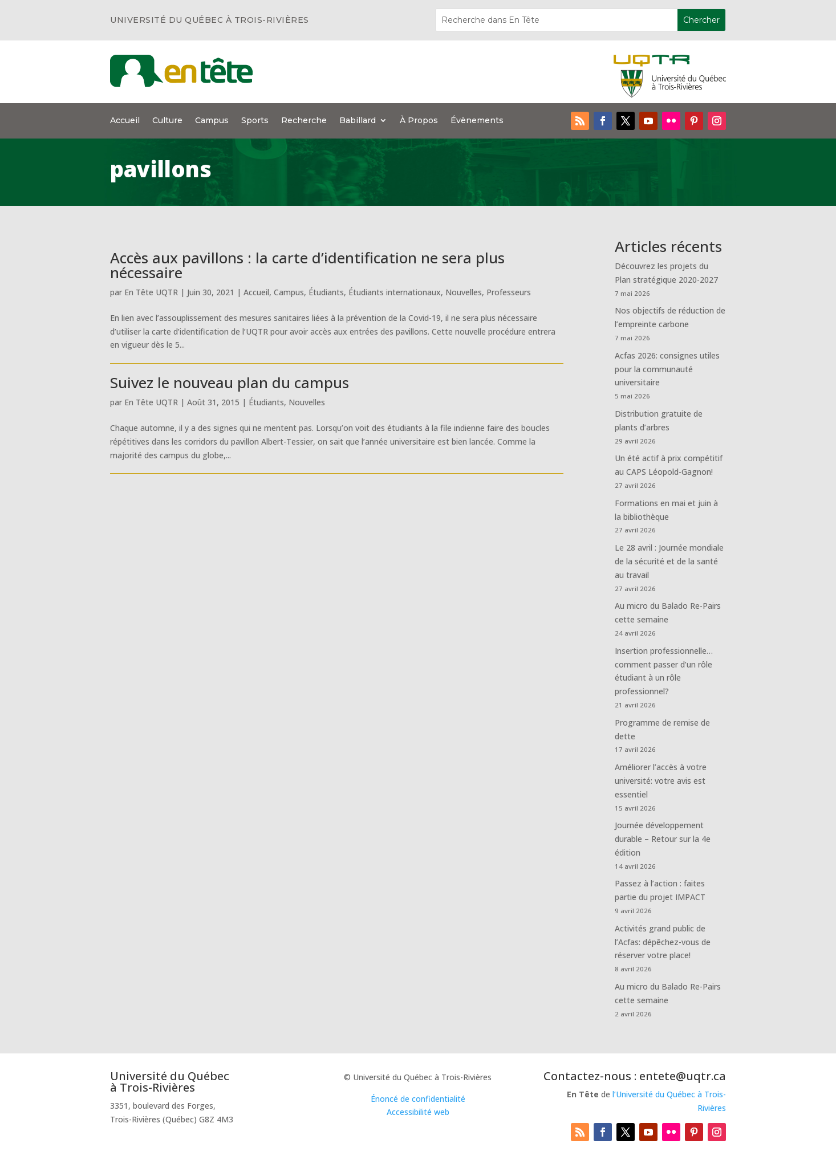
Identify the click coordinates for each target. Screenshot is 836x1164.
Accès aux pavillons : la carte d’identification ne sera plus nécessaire (307, 265)
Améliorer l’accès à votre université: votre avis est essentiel (661, 781)
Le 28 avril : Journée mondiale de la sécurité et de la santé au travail (669, 561)
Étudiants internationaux (394, 292)
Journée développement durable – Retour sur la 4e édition (663, 839)
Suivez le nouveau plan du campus (229, 382)
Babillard (357, 120)
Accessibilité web (418, 1111)
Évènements (477, 120)
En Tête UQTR (151, 292)
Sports (255, 120)
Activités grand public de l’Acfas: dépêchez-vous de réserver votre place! (663, 942)
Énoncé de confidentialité (418, 1098)
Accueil (125, 120)
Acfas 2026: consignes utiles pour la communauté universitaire (667, 369)
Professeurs (508, 292)
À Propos (419, 120)
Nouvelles (463, 292)
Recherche (304, 120)
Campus (212, 120)
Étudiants (326, 292)
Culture (167, 120)
